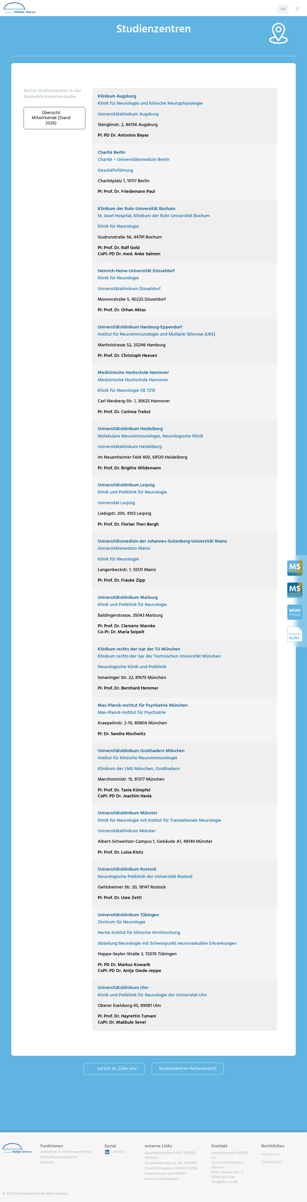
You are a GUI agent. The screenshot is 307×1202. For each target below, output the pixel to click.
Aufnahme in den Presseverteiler (66, 1152)
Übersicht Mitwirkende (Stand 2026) (51, 118)
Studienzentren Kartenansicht (188, 1068)
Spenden (47, 1162)
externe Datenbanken (162, 1179)
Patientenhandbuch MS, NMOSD (171, 1163)
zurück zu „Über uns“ (118, 1068)
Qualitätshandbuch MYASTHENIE (171, 1168)
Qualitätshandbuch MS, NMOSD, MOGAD (171, 1155)
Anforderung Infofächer (59, 1157)
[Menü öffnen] (297, 8)
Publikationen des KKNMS (165, 1174)
